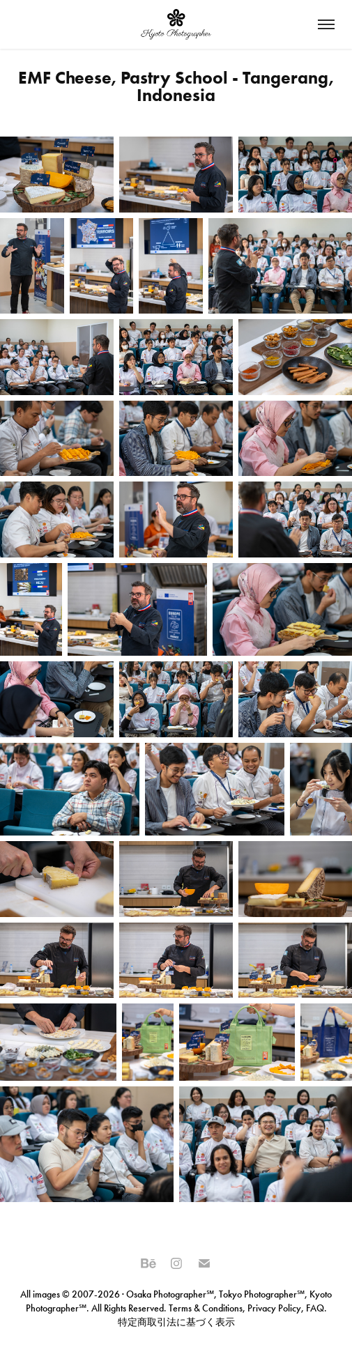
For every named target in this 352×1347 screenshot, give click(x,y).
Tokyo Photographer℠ (262, 1294)
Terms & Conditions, (207, 1308)
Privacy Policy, (275, 1308)
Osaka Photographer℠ (170, 1294)
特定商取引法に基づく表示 (176, 1322)
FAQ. (315, 1308)
